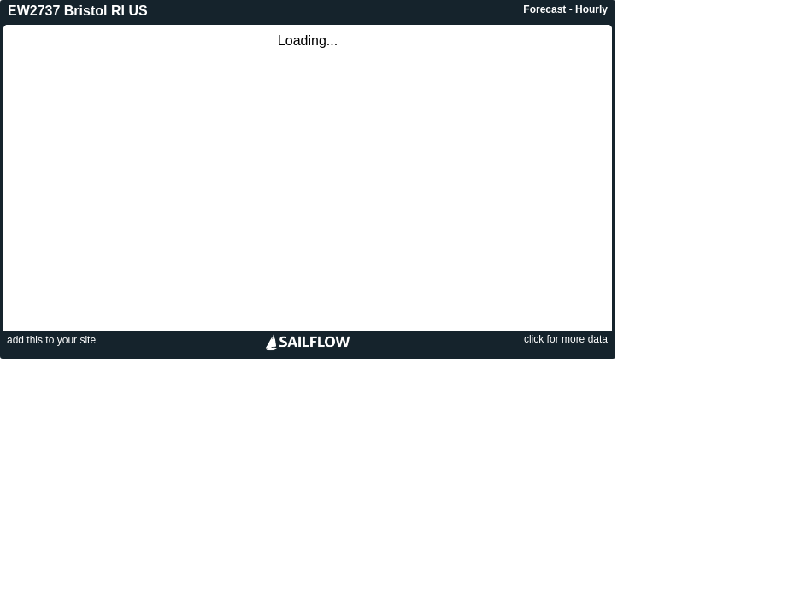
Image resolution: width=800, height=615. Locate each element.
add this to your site (51, 340)
